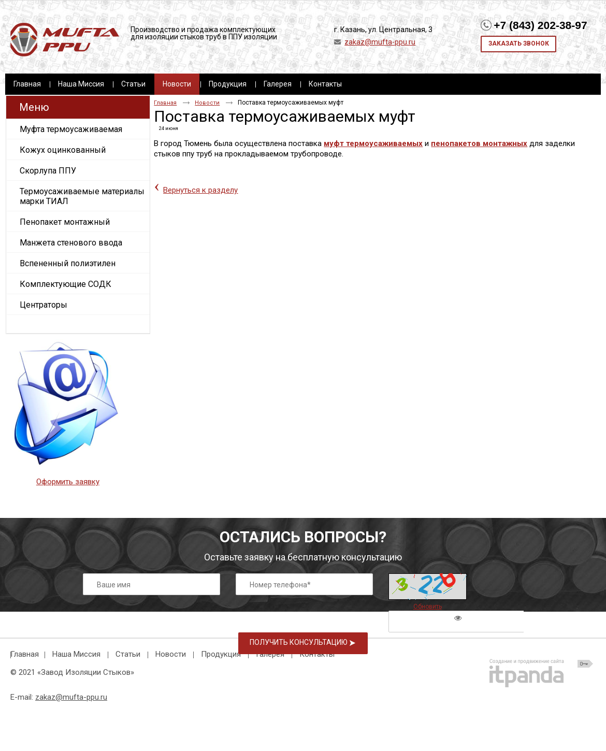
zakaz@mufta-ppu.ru (379, 42)
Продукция (221, 654)
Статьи (128, 654)
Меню (34, 107)
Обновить (427, 606)
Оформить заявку (67, 481)
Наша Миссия (76, 654)
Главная (165, 102)
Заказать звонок (518, 43)
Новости (177, 84)
